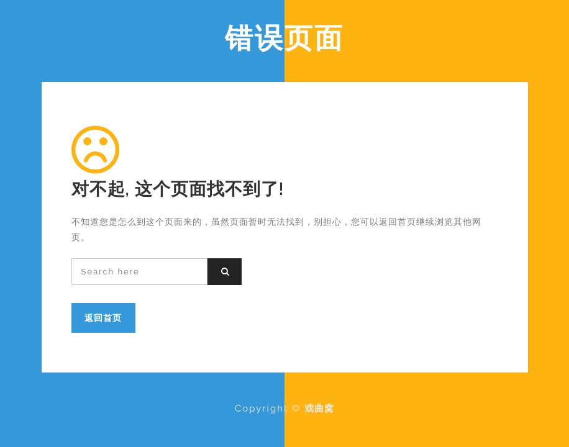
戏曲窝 (319, 408)
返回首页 (103, 317)
